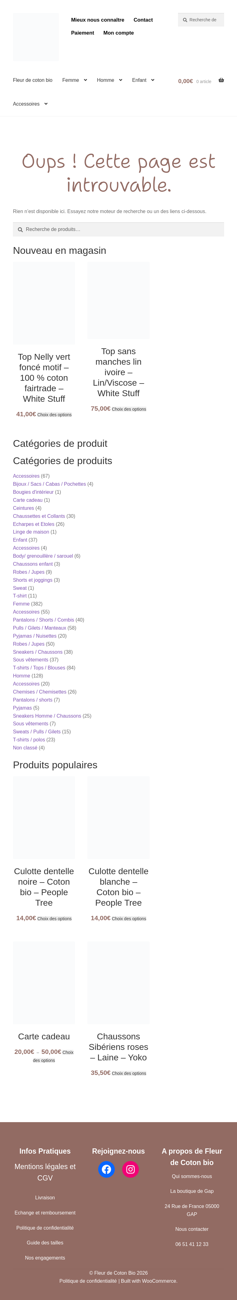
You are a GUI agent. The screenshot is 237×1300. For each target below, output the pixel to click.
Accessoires (26, 104)
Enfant (139, 80)
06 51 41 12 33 (192, 1244)
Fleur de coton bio (32, 80)
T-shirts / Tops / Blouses (39, 667)
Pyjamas (22, 708)
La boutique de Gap (192, 1191)
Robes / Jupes (28, 572)
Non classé (25, 747)
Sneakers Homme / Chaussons (47, 716)
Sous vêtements (30, 659)
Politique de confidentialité (45, 1228)
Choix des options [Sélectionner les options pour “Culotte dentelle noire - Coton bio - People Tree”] (54, 918)
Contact (143, 20)
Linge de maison (31, 532)
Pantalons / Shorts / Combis (43, 620)
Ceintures (23, 508)
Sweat (20, 588)
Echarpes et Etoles (33, 524)
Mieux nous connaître (97, 20)
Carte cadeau (28, 500)
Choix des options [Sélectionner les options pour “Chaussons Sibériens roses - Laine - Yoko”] (129, 1073)
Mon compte (118, 33)
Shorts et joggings (32, 580)
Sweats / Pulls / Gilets (37, 731)
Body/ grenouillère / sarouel (43, 556)
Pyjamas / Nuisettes (34, 636)
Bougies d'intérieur (33, 492)
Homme (105, 80)
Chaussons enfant (33, 564)
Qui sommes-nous (192, 1176)
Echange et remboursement (45, 1212)
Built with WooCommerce (148, 1281)
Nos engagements (45, 1257)
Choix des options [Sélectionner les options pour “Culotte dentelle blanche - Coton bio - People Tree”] (129, 918)
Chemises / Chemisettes (39, 691)
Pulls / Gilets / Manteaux (39, 628)
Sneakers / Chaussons (38, 652)
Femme (70, 80)
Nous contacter (192, 1229)
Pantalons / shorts (32, 699)
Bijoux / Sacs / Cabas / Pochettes (49, 484)
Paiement (82, 33)
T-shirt (20, 595)
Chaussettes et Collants (39, 516)
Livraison (45, 1197)
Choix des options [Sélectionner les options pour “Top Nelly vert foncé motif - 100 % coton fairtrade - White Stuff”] (54, 414)
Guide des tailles (45, 1242)
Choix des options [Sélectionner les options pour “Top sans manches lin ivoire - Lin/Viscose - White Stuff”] (129, 409)
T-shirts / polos (29, 739)
